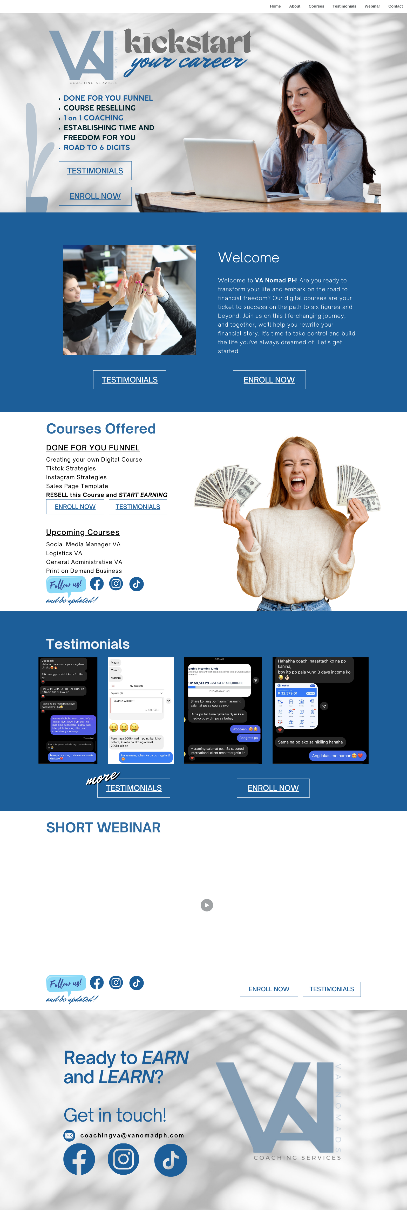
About (294, 6)
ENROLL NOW (95, 196)
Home (275, 6)
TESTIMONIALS (95, 170)
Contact (395, 6)
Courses (316, 6)
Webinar (372, 6)
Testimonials (344, 6)
